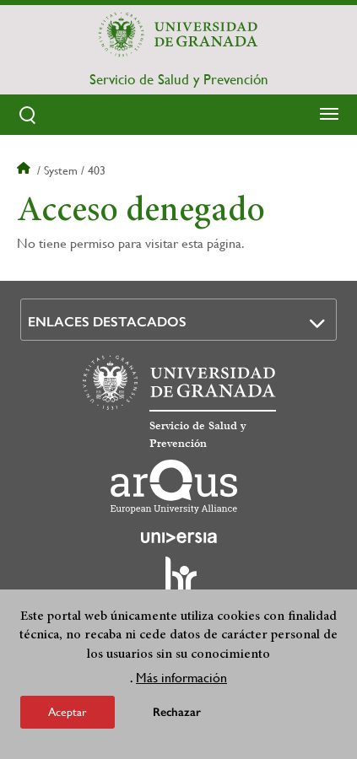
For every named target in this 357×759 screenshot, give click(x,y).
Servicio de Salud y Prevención (178, 79)
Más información (181, 680)
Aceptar (67, 714)
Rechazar (177, 715)
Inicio (25, 170)
